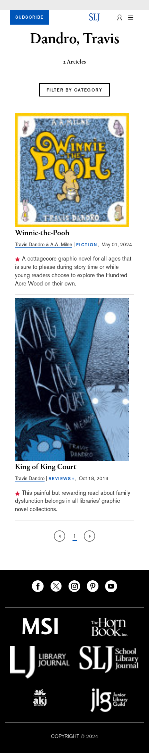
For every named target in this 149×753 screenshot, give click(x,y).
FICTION (87, 245)
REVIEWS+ (62, 478)
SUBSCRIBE (29, 17)
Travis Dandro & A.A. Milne (43, 244)
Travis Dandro (30, 478)
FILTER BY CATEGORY (74, 90)
